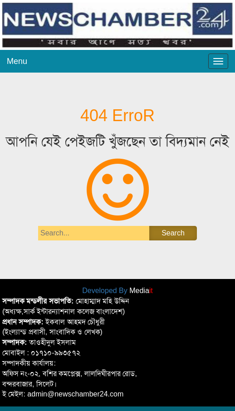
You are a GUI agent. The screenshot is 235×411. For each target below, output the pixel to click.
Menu (17, 61)
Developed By (117, 290)
